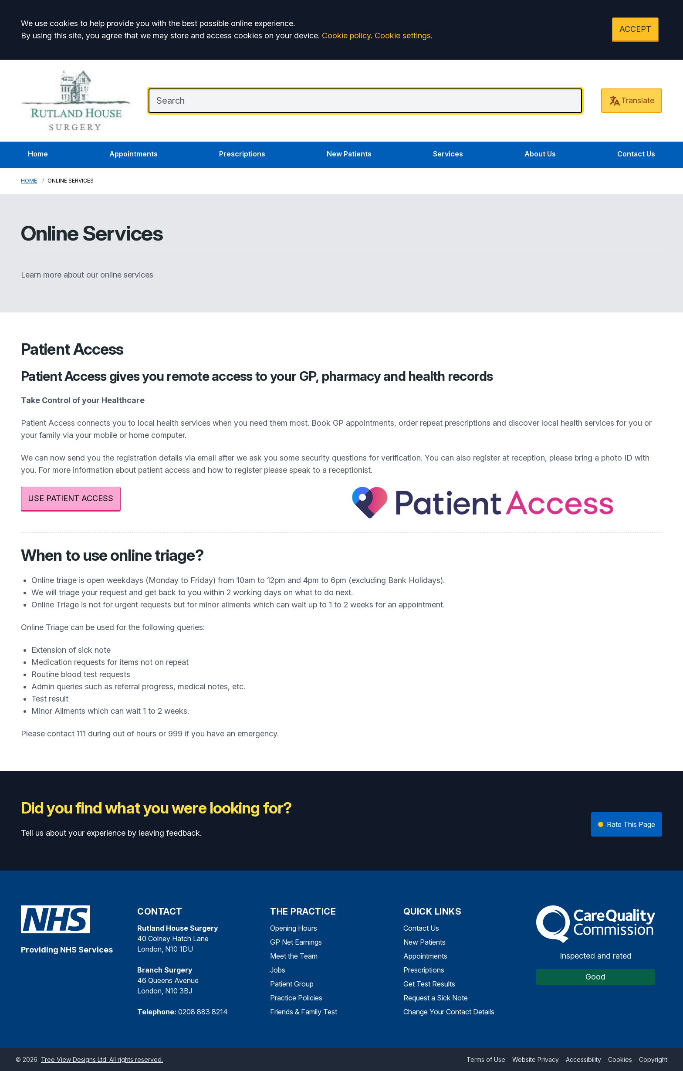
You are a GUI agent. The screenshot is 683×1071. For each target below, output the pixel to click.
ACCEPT (635, 29)
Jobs (277, 970)
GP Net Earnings (296, 942)
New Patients (349, 153)
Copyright (653, 1059)
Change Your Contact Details (448, 1011)
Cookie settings (403, 35)
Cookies (620, 1059)
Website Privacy (535, 1059)
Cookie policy (346, 35)
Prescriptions (242, 153)
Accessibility (583, 1059)
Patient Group (292, 983)
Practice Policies (296, 997)
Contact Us (636, 153)
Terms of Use (486, 1059)
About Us (540, 153)
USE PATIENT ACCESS (70, 498)
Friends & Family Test (303, 1011)
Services (448, 153)
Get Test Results (429, 983)
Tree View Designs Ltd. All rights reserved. (102, 1059)
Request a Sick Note (435, 997)
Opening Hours (293, 928)
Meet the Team (294, 956)
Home (38, 153)
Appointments (133, 153)
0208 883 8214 (203, 1011)
